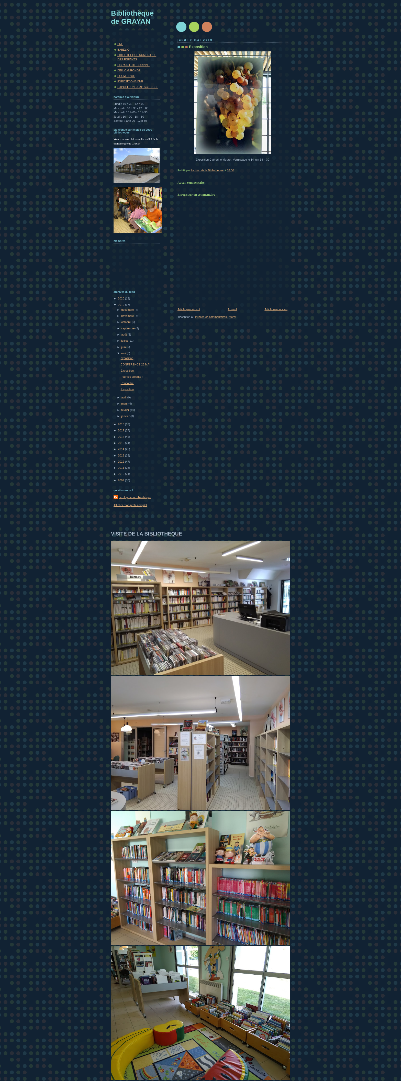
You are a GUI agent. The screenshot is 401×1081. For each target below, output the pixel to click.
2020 (121, 298)
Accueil (232, 309)
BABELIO (123, 49)
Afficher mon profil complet (130, 505)
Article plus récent (188, 309)
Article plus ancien (275, 309)
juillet (124, 340)
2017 (121, 430)
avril (124, 397)
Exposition (127, 370)
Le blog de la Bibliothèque (135, 497)
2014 (121, 449)
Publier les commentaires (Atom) (215, 316)
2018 (121, 424)
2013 (121, 455)
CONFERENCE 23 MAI (135, 364)
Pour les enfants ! (132, 376)
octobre (126, 322)
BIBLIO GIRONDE (128, 70)
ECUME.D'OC (126, 75)
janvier (125, 416)
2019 (121, 304)
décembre (128, 309)
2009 (121, 480)
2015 (121, 442)
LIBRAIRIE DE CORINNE (133, 64)
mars (124, 403)
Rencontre (127, 383)
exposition (127, 358)
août (124, 334)
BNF (120, 44)
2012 (121, 461)
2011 (121, 467)
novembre (128, 315)
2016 (121, 436)
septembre (128, 328)
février (125, 409)
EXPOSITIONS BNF (130, 81)
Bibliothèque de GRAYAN (132, 17)
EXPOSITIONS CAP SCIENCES (137, 86)
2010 (121, 473)
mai (124, 353)
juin (123, 347)
